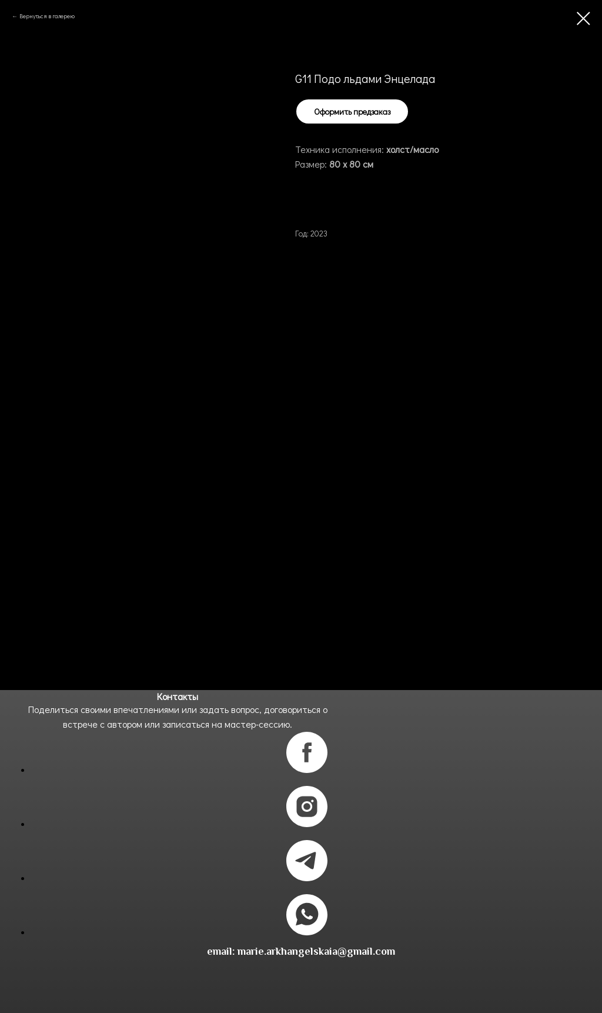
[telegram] (306, 878)
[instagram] (306, 824)
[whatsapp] (306, 932)
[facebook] (306, 770)
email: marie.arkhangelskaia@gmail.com (301, 951)
